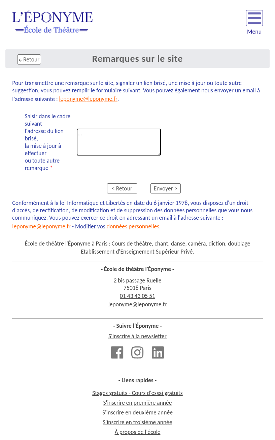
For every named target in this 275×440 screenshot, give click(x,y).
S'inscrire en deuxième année (137, 412)
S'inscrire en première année (137, 402)
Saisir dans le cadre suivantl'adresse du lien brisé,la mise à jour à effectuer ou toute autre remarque (48, 142)
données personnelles (133, 226)
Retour (29, 59)
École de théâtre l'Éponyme (57, 243)
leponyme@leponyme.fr (88, 98)
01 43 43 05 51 (137, 296)
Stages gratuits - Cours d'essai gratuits (137, 393)
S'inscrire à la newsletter (137, 336)
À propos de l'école (138, 432)
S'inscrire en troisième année (137, 422)
